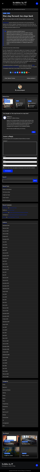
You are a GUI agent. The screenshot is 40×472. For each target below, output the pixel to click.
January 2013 (5, 252)
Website (4, 163)
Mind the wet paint (6, 200)
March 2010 (5, 305)
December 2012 (6, 255)
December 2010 (6, 283)
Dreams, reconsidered (7, 189)
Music (4, 400)
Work (4, 425)
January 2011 (5, 280)
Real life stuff (7, 100)
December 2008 (6, 346)
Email (4, 160)
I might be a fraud (6, 194)
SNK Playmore (6, 22)
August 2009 (5, 324)
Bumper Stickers (19, 103)
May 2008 (5, 365)
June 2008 (5, 362)
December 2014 (6, 239)
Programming (5, 403)
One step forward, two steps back (18, 16)
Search (4, 176)
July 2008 (5, 360)
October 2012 (5, 258)
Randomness (5, 406)
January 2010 (5, 310)
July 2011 (4, 272)
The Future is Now (6, 191)
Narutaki (4, 216)
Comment (5, 140)
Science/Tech (7, 102)
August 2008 (5, 357)
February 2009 (6, 340)
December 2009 (6, 313)
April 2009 (5, 335)
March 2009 (5, 338)
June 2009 (5, 329)
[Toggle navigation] (3, 3)
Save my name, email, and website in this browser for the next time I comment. (19, 167)
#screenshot (29, 19)
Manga (4, 395)
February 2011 (5, 277)
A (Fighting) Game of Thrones (13, 216)
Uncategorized (6, 422)
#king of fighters (23, 19)
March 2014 (5, 247)
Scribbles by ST (19, 3)
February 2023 (6, 230)
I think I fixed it (6, 197)
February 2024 (6, 228)
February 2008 (6, 373)
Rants (8, 13)
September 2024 (6, 225)
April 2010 (5, 302)
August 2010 (5, 291)
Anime (4, 384)
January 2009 (5, 343)
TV (3, 420)
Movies (4, 398)
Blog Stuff (5, 387)
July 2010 (5, 294)
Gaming (4, 13)
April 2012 (5, 261)
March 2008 (5, 371)
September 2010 (6, 288)
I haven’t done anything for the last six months (18, 212)
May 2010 (4, 299)
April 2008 (5, 368)
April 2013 (5, 250)
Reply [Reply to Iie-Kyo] (34, 131)
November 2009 (6, 316)
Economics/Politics (6, 389)
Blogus (23, 470)
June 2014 (5, 244)
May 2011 (4, 274)
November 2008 (6, 349)
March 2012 (5, 263)
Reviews (4, 414)
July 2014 (5, 241)
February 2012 (5, 266)
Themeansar (28, 470)
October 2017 (5, 236)
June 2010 (5, 296)
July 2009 (5, 327)
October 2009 (5, 318)
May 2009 (5, 332)
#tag (32, 19)
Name (4, 156)
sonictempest (8, 19)
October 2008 (5, 351)
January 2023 (5, 233)
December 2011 (6, 269)
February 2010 (5, 307)
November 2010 (6, 285)
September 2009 (6, 321)
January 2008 (5, 376)
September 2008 (6, 354)
